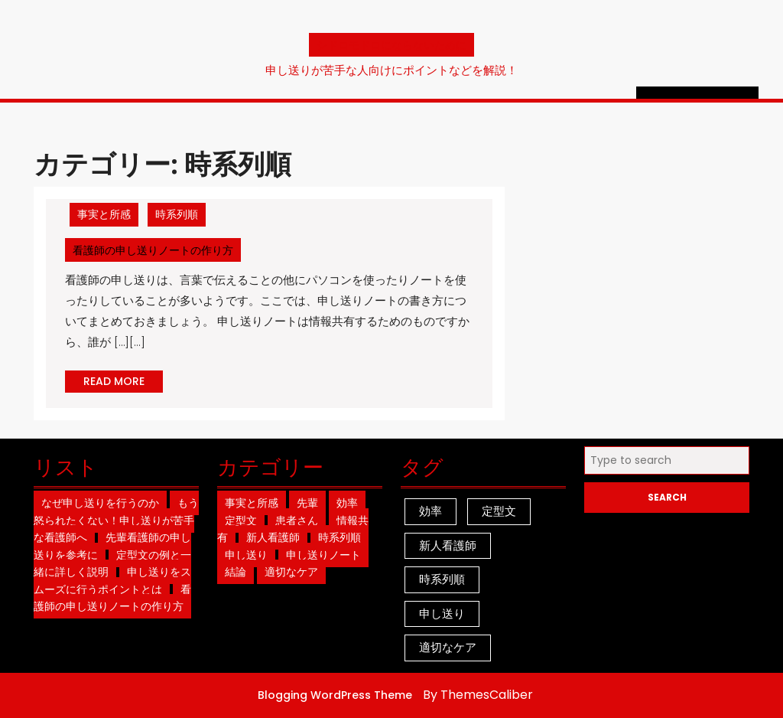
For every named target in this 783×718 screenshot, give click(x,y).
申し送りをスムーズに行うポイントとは (112, 580)
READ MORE (123, 383)
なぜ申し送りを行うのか (100, 503)
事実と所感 (104, 214)
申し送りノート (323, 555)
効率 (347, 503)
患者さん (296, 520)
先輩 (307, 503)
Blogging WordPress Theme (335, 695)
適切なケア (291, 571)
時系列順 (176, 214)
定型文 (241, 520)
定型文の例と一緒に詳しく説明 (112, 563)
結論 (235, 571)
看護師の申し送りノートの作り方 (157, 250)
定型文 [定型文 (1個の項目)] (499, 511)
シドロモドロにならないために (391, 45)
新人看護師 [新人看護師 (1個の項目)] (447, 545)
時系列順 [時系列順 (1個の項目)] (442, 579)
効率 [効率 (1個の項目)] (430, 511)
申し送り (246, 555)
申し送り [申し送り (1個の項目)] (442, 613)
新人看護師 (273, 537)
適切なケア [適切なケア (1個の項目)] (447, 647)
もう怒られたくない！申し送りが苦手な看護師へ (116, 520)
